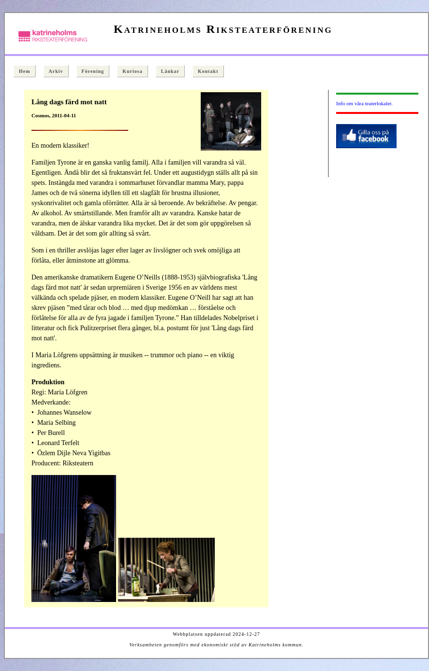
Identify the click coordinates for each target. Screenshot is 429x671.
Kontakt (208, 71)
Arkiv (56, 71)
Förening (93, 71)
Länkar (170, 71)
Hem (24, 71)
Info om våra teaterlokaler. (364, 103)
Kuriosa (132, 71)
